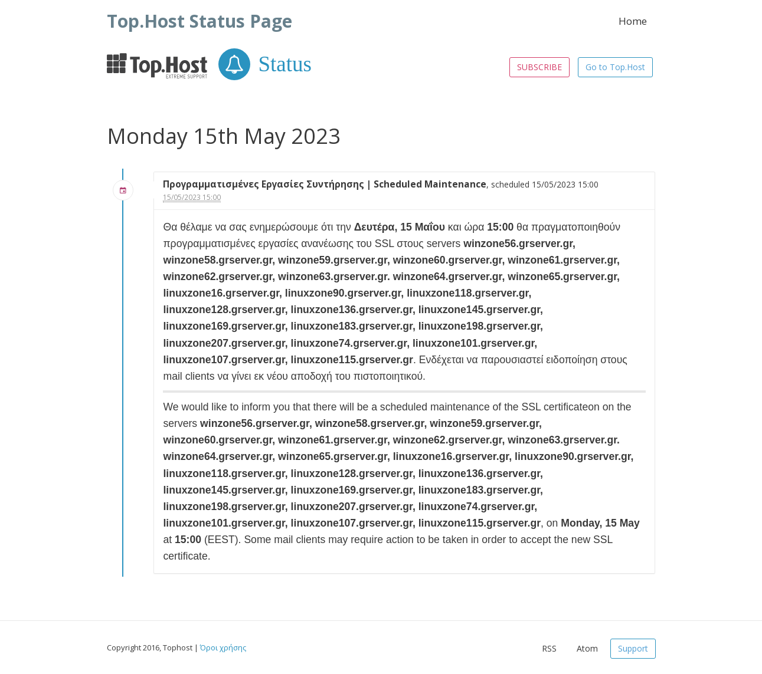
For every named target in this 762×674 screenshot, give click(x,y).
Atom (587, 648)
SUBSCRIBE (539, 67)
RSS (549, 648)
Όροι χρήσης (223, 647)
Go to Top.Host (615, 67)
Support (633, 648)
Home (633, 21)
